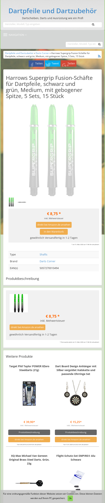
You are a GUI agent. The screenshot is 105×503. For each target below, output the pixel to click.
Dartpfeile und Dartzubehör (52, 10)
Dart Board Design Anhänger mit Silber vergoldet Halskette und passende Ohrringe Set (75, 370)
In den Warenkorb (54, 231)
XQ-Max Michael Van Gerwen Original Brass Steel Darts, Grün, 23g (29, 459)
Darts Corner (42, 53)
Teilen (39, 63)
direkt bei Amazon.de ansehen (53, 224)
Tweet (55, 63)
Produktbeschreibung (29, 432)
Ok (70, 498)
